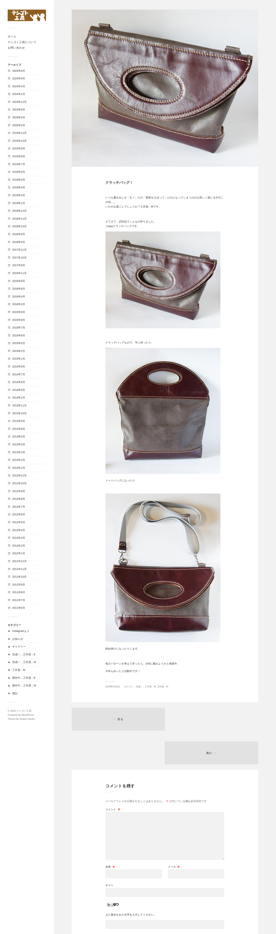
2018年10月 (19, 226)
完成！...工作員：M (146, 686)
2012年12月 (19, 475)
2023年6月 (18, 109)
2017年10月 (19, 257)
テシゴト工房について (22, 42)
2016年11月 (19, 273)
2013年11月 (19, 405)
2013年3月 (18, 452)
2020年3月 (18, 117)
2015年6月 (18, 335)
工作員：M (18, 669)
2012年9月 (18, 491)
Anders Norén (27, 718)
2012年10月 (19, 483)
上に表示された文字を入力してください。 (130, 881)
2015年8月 (18, 319)
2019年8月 (18, 156)
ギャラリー (19, 646)
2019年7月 (18, 164)
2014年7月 (18, 374)
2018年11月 (19, 218)
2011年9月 (18, 584)
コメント (112, 776)
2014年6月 (18, 382)
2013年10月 (19, 413)
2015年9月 (18, 312)
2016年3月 (18, 304)
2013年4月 (18, 444)
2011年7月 (18, 600)
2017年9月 (18, 265)
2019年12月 (19, 132)
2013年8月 (18, 428)
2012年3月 (18, 537)
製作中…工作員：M (24, 685)
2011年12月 (19, 561)
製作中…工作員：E (23, 677)
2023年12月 (19, 101)
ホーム (12, 36)
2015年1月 (18, 358)
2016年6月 (18, 288)
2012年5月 (18, 522)
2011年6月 (18, 607)
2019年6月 (18, 171)
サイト (109, 852)
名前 (110, 833)
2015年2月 (18, 351)
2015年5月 (18, 343)
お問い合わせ (16, 47)
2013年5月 (18, 436)
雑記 (15, 693)
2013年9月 (18, 421)
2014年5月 (18, 389)
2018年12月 (19, 210)
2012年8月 (18, 498)
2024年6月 (18, 70)
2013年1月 (18, 467)
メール (174, 833)
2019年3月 (18, 195)
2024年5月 (18, 78)
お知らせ (17, 638)
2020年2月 (18, 125)
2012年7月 (18, 506)
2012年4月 (18, 530)
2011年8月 (18, 592)
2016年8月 (18, 281)
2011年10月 (19, 576)
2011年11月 (19, 569)
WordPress (27, 714)
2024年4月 (18, 86)
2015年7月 (18, 327)
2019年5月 (18, 179)
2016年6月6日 (112, 686)
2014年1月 (18, 397)
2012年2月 (18, 545)
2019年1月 (18, 203)
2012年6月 (18, 514)
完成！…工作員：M (24, 662)
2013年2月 (18, 459)
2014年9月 (18, 366)
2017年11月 (19, 249)
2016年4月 (18, 296)
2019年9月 (18, 148)
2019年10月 (19, 140)
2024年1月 (18, 94)
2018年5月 (18, 242)
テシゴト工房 (23, 710)
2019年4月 (18, 187)
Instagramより (21, 631)
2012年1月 (18, 553)
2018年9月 (18, 234)
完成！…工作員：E (23, 654)
